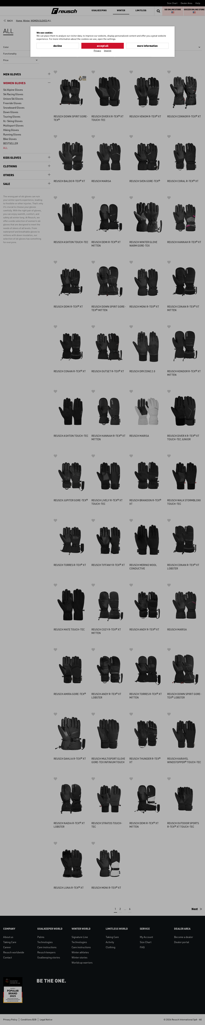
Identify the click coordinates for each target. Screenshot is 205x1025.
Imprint (107, 50)
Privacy (97, 50)
